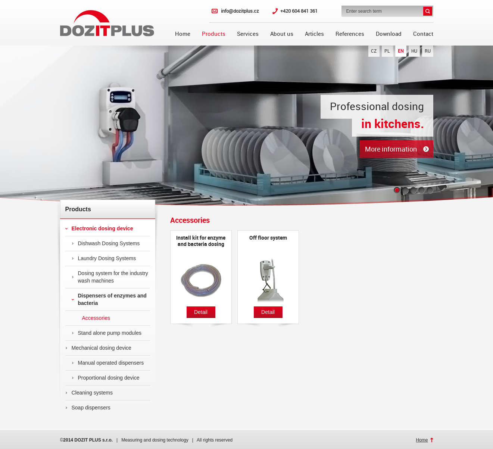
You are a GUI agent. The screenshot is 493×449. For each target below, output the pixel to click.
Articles (314, 34)
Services (248, 34)
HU (414, 51)
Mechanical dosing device (98, 348)
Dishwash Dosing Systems (106, 243)
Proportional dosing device (106, 378)
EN (400, 51)
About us (281, 34)
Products (213, 34)
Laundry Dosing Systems (104, 258)
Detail (201, 312)
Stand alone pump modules (106, 333)
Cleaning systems (89, 393)
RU (428, 51)
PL (387, 51)
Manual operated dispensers (108, 363)
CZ (374, 51)
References (350, 34)
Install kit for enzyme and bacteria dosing (200, 241)
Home (182, 34)
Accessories (91, 318)
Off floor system (268, 238)
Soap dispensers (87, 408)
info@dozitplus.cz (240, 11)
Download (389, 34)
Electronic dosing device (99, 228)
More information (391, 149)
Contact (423, 34)
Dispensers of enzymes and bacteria (109, 299)
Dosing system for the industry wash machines (110, 277)
